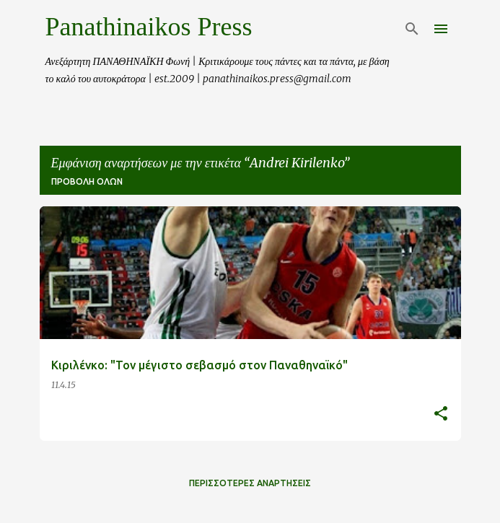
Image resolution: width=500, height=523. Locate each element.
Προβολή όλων (87, 181)
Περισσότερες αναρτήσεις (250, 483)
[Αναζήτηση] (412, 29)
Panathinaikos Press (149, 26)
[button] (440, 414)
